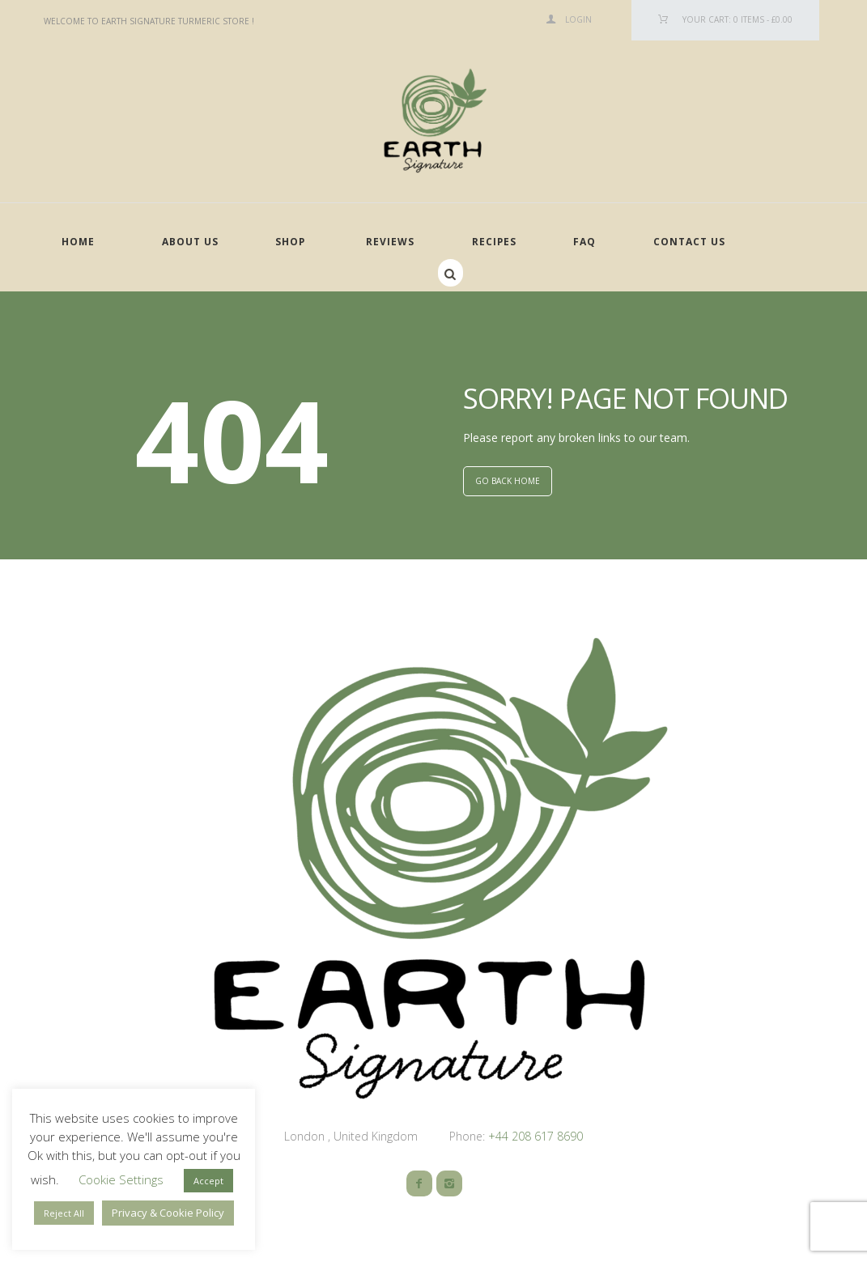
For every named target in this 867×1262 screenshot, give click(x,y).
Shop (290, 242)
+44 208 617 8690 (534, 1136)
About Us (190, 242)
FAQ (584, 242)
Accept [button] (208, 1181)
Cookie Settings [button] (121, 1179)
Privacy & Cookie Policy (168, 1212)
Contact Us (689, 242)
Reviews (390, 242)
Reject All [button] (64, 1213)
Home (78, 242)
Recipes (494, 242)
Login (578, 19)
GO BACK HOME (507, 481)
